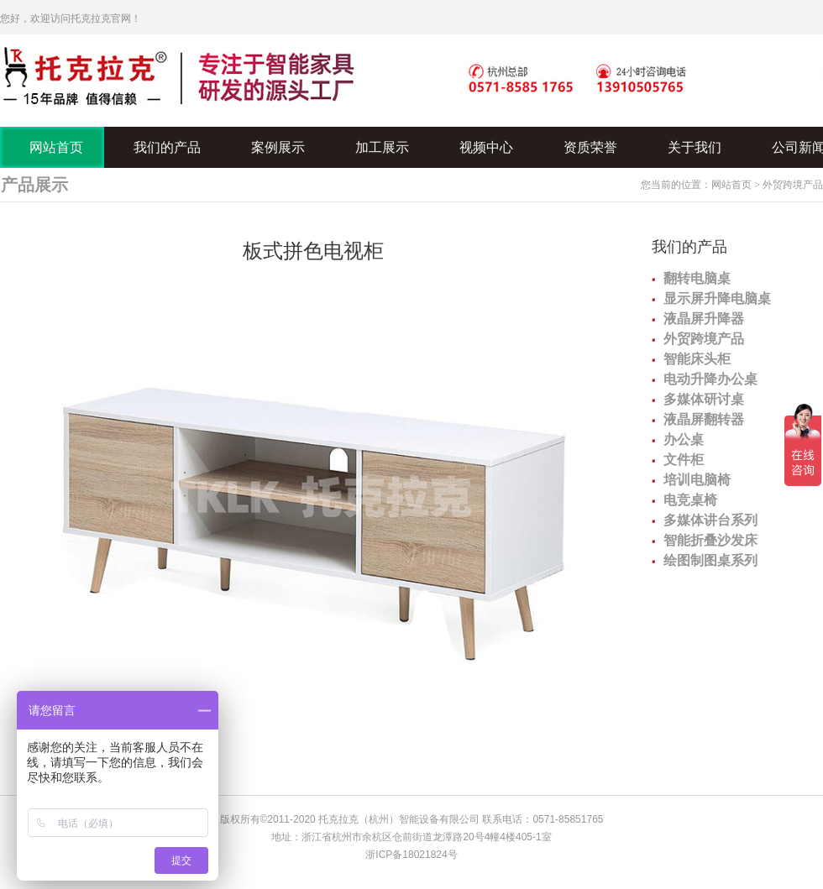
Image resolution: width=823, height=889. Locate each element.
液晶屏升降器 (703, 318)
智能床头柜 (697, 359)
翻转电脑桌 (697, 278)
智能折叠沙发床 (710, 540)
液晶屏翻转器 (703, 419)
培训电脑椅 (697, 480)
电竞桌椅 (690, 500)
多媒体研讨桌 (703, 399)
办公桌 (683, 439)
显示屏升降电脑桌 (717, 298)
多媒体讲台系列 (710, 520)
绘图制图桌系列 (710, 560)
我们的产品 (689, 246)
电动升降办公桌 (710, 379)
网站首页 (731, 185)
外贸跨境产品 (793, 185)
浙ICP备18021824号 (411, 854)
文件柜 (683, 459)
